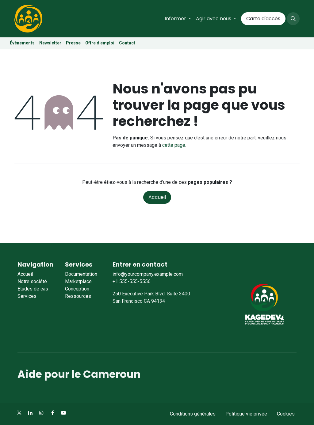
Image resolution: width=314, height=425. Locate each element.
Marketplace (78, 281)
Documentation (81, 274)
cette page (173, 145)
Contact (127, 42)
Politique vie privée (246, 414)
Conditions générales (193, 414)
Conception (77, 289)
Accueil (157, 197)
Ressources (78, 296)
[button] (293, 18)
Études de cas (32, 289)
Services (26, 296)
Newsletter (50, 42)
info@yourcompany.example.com (148, 274)
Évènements (22, 42)
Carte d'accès (263, 18)
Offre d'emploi (100, 42)
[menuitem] (177, 19)
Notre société (32, 281)
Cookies (286, 414)
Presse (73, 42)
